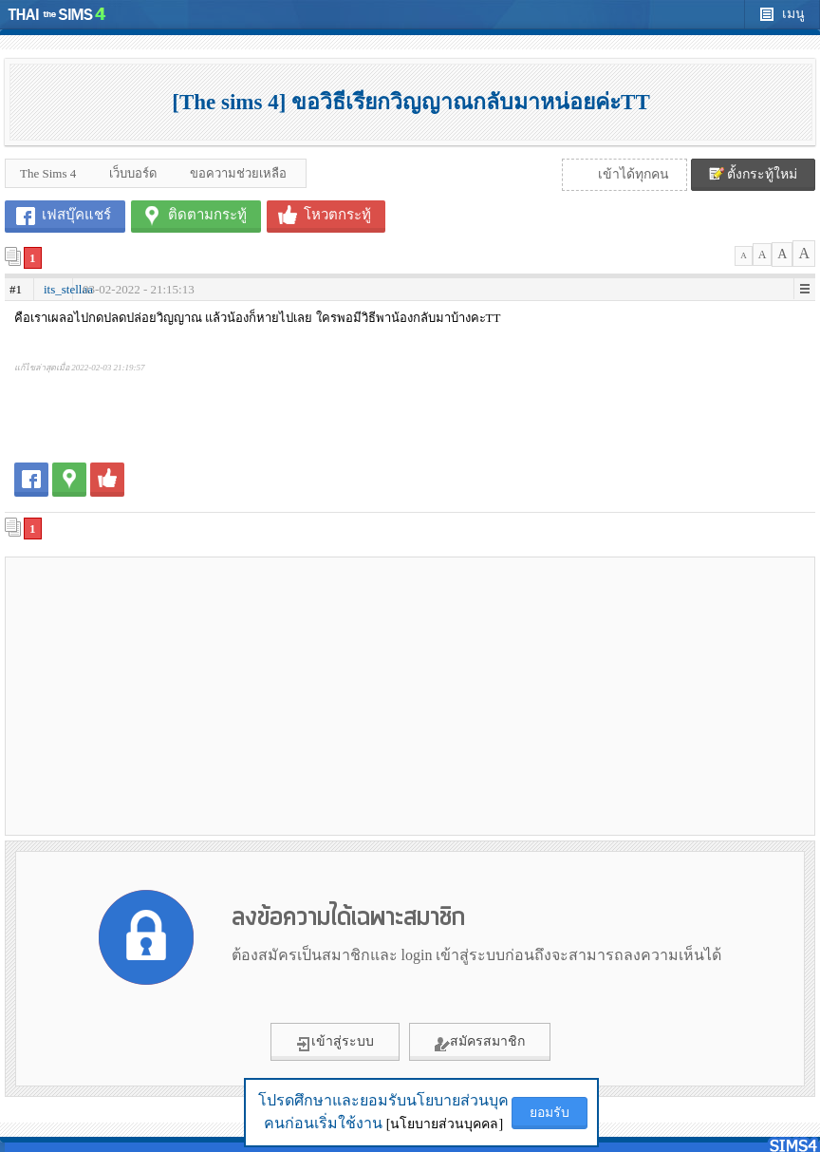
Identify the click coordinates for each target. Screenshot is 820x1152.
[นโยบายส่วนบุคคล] (444, 1124)
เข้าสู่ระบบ (335, 1042)
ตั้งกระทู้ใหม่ (753, 173)
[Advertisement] (207, 695)
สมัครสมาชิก (480, 1042)
